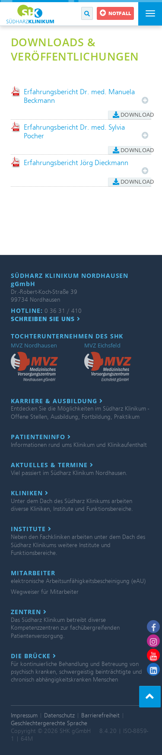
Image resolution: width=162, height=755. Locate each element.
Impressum (24, 715)
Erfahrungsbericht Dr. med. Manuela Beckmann (79, 96)
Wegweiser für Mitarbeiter (45, 592)
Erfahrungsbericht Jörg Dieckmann (76, 163)
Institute (31, 529)
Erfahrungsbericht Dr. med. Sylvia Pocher (74, 131)
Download (132, 114)
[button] (87, 13)
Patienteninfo (41, 437)
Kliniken (29, 493)
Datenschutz (59, 715)
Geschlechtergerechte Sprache (49, 723)
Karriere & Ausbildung (57, 401)
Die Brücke (33, 656)
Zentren (29, 612)
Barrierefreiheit (100, 715)
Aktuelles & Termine (52, 465)
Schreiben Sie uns (45, 318)
